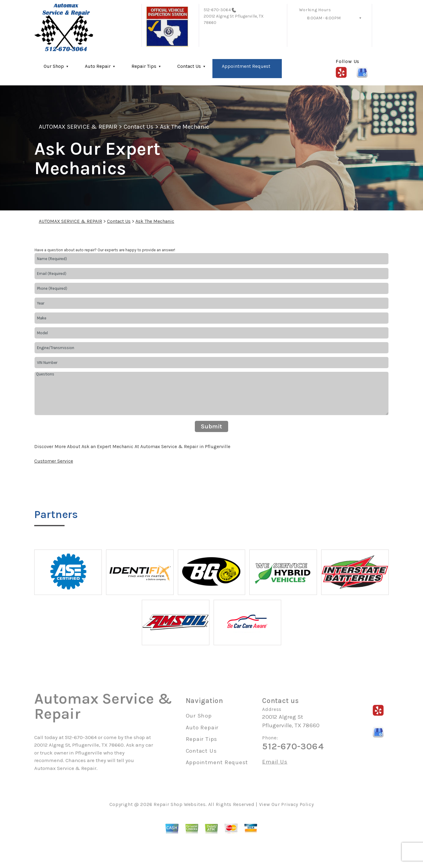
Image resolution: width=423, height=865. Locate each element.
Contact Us (189, 66)
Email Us (274, 762)
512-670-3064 (217, 9)
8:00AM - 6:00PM (324, 18)
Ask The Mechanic (184, 126)
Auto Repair (98, 66)
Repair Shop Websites (179, 804)
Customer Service (53, 461)
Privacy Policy (297, 804)
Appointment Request (246, 66)
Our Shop (54, 66)
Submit (211, 426)
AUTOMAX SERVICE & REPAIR (78, 126)
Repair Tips (144, 66)
